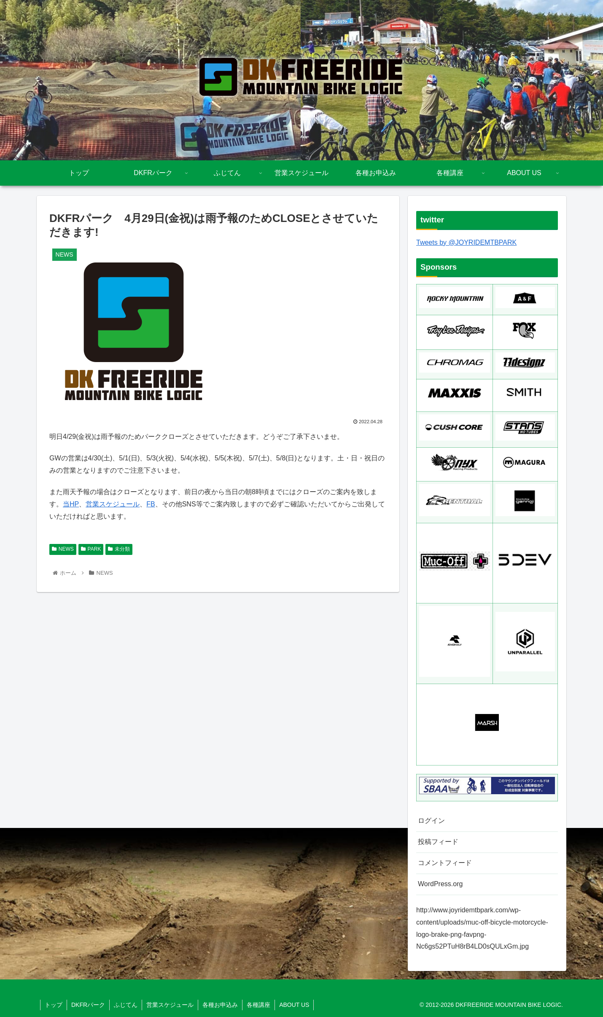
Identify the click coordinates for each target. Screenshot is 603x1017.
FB (150, 504)
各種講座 (258, 1004)
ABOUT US (294, 1004)
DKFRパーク (88, 1004)
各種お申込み (220, 1004)
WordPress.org (440, 883)
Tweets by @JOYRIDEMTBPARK (466, 242)
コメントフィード (445, 862)
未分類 (119, 549)
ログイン (431, 820)
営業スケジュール (113, 504)
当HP (71, 504)
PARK (91, 549)
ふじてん (125, 1004)
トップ (53, 1004)
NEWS (63, 549)
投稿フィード (438, 841)
